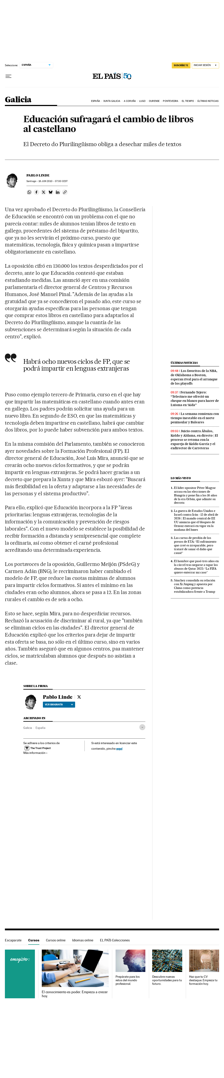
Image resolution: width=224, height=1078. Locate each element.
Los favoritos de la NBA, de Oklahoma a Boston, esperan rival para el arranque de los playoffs (194, 377)
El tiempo (188, 101)
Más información (35, 753)
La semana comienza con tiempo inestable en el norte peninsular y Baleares (195, 418)
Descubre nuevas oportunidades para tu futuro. (167, 980)
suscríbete (181, 65)
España (95, 101)
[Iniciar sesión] (205, 65)
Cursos (33, 940)
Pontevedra (170, 101)
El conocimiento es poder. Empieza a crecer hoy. (75, 994)
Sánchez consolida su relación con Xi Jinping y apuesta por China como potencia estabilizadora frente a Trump (194, 586)
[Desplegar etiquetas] (142, 727)
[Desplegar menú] (8, 76)
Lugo (142, 101)
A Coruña (130, 101)
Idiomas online (82, 940)
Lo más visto (181, 478)
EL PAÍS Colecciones (115, 940)
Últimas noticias (207, 101)
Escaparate (13, 940)
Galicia (18, 100)
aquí (119, 748)
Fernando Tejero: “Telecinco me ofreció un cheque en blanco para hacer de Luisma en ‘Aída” (195, 398)
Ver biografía (59, 704)
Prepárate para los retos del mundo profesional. (128, 980)
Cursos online (56, 940)
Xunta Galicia (111, 101)
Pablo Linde (38, 175)
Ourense (154, 101)
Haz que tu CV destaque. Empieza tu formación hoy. (203, 980)
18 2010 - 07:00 (53, 181)
